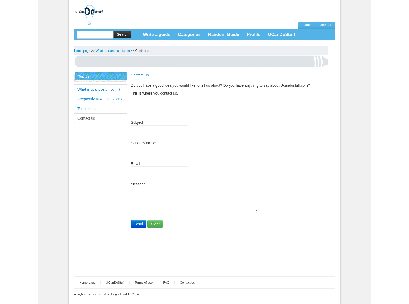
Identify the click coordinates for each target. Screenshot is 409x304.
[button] (326, 25)
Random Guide (223, 34)
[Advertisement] (202, 11)
